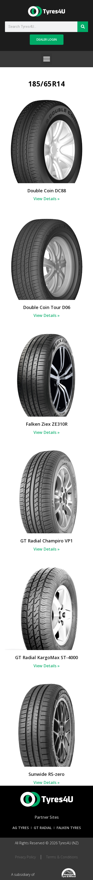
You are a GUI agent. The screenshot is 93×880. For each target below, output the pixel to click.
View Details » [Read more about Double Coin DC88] (46, 198)
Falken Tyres (69, 827)
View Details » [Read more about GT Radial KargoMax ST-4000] (46, 665)
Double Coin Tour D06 (46, 307)
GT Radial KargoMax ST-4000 (46, 657)
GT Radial (43, 827)
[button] (46, 59)
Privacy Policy (25, 857)
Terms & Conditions (62, 857)
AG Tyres (20, 827)
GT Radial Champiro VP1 (46, 541)
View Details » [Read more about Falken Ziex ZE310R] (46, 432)
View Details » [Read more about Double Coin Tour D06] (46, 315)
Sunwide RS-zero (46, 774)
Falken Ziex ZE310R (46, 424)
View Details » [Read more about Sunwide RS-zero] (46, 782)
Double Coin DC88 (46, 191)
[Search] (82, 26)
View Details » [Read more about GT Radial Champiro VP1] (46, 549)
